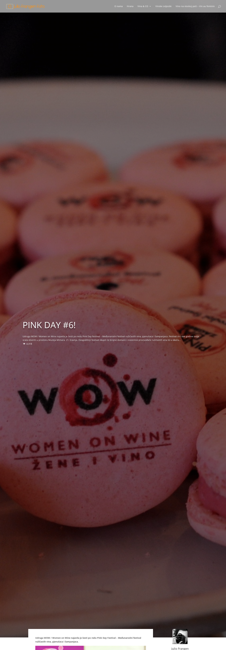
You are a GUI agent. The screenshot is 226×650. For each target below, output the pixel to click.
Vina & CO (142, 6)
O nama (118, 6)
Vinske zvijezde (163, 6)
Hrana (130, 6)
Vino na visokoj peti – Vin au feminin (195, 6)
